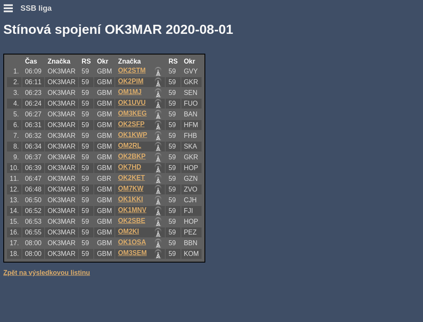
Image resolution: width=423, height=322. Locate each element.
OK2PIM (130, 81)
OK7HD (129, 166)
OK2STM (132, 70)
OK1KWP (132, 134)
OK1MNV (132, 209)
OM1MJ (130, 91)
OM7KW (130, 188)
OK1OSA (132, 242)
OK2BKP (132, 156)
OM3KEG (132, 113)
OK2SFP (131, 124)
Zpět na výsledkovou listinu (46, 272)
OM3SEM (132, 252)
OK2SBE (131, 220)
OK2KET (131, 177)
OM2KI (128, 231)
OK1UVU (132, 102)
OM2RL (129, 145)
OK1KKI (130, 199)
